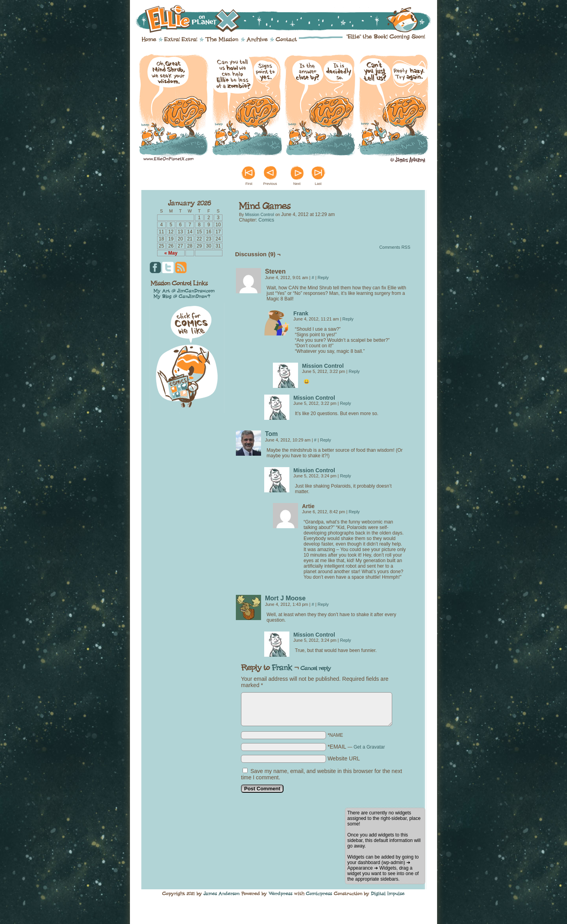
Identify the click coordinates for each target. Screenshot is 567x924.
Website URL (344, 758)
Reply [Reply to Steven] (323, 277)
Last (318, 184)
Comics (266, 220)
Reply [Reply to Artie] (353, 511)
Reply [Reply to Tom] (325, 440)
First (248, 184)
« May (170, 253)
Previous (270, 184)
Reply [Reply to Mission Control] (353, 371)
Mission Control (259, 214)
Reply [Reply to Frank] (348, 319)
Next (297, 184)
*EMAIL (356, 746)
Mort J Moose (285, 598)
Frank (300, 313)
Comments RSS (394, 247)
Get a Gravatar (369, 747)
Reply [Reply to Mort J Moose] (323, 604)
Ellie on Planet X (288, 19)
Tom (271, 433)
